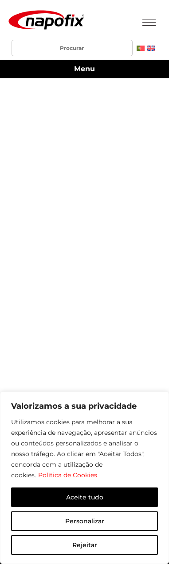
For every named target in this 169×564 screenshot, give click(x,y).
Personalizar (84, 521)
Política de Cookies (67, 475)
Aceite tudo (84, 497)
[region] (84, 477)
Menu (84, 69)
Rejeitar (84, 545)
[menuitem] (141, 48)
